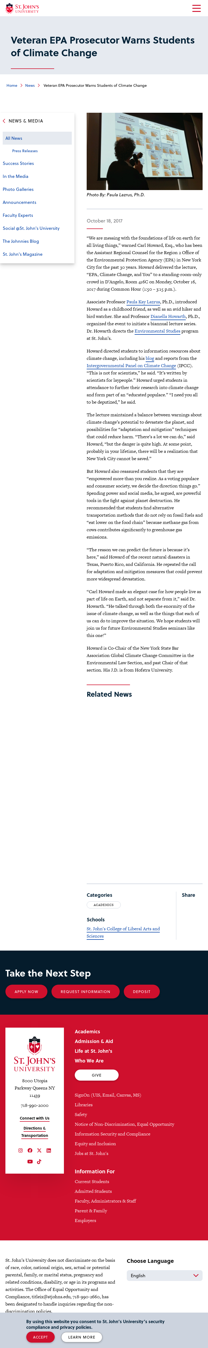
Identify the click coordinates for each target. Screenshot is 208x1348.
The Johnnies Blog (21, 241)
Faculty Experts (18, 215)
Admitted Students (93, 1191)
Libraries (84, 1104)
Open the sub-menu (66, 139)
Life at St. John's (93, 1050)
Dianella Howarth (168, 316)
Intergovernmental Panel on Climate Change (131, 365)
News (30, 85)
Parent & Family (91, 1210)
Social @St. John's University (31, 228)
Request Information (85, 991)
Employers (85, 1220)
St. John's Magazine (23, 254)
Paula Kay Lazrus (143, 301)
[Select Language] (165, 1275)
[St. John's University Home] (22, 8)
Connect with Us (35, 1118)
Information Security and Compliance (112, 1134)
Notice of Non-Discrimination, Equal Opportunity (124, 1124)
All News (13, 138)
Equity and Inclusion (95, 1143)
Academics (104, 905)
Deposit (142, 991)
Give (97, 1075)
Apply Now (26, 991)
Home (11, 85)
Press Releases (25, 151)
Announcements (19, 202)
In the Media (15, 176)
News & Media (26, 121)
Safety (81, 1114)
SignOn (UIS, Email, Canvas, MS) (108, 1095)
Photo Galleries (18, 189)
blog (150, 358)
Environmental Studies (157, 331)
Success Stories (18, 163)
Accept (40, 1337)
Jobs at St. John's (91, 1153)
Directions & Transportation (34, 1131)
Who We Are (89, 1060)
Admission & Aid (94, 1041)
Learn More (81, 1337)
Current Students (92, 1181)
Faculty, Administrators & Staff (105, 1201)
